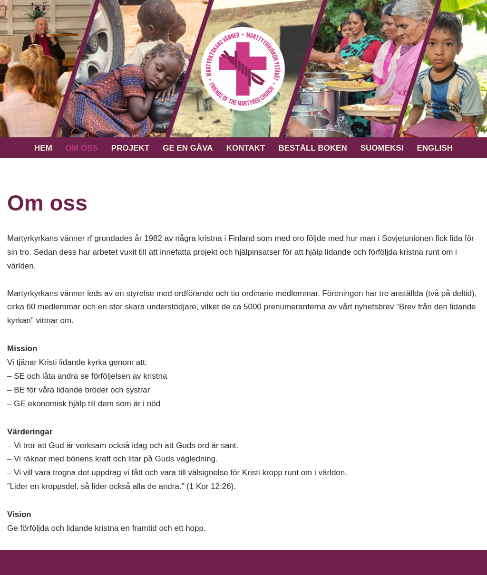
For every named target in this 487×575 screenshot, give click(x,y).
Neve (16, 561)
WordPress (97, 561)
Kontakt (245, 148)
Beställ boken (312, 148)
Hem (43, 148)
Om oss (82, 148)
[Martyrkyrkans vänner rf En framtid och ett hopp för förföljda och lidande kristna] (243, 68)
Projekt (130, 148)
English (435, 148)
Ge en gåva (188, 148)
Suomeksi (382, 148)
